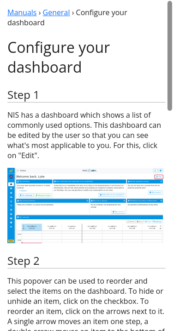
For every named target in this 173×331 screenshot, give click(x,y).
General (56, 12)
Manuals (21, 12)
